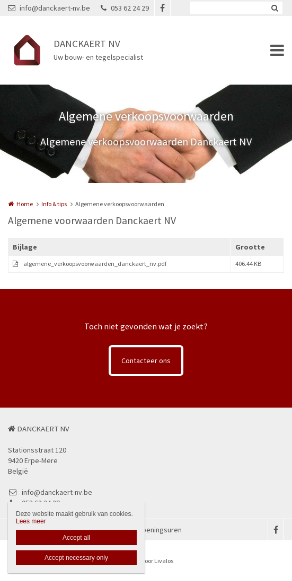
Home (24, 204)
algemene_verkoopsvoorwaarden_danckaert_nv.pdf (94, 264)
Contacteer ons (146, 360)
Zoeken (274, 8)
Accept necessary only (76, 557)
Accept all (76, 537)
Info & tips (54, 204)
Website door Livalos (146, 561)
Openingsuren (159, 529)
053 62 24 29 (125, 8)
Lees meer (31, 521)
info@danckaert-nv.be (49, 8)
